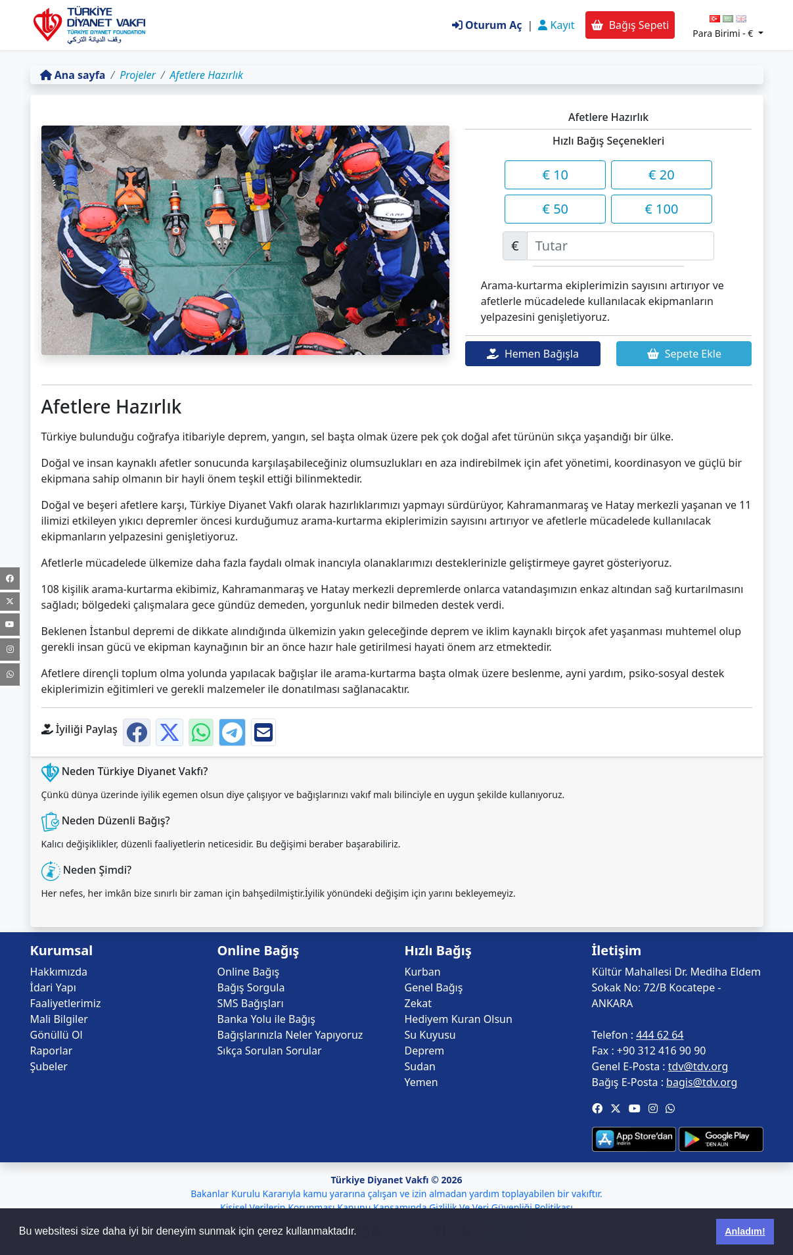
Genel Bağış (434, 987)
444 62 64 (659, 1035)
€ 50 (556, 209)
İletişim (617, 951)
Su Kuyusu (430, 1035)
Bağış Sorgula (251, 987)
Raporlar (51, 1050)
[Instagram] (10, 649)
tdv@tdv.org (698, 1066)
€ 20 (661, 174)
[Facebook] (10, 578)
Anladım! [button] (745, 1231)
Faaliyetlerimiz (65, 1003)
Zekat (418, 1003)
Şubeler (49, 1066)
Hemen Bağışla (533, 353)
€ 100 (661, 209)
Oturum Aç (487, 25)
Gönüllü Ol (56, 1035)
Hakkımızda (58, 971)
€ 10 (556, 174)
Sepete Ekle (684, 353)
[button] (597, 1108)
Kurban (423, 971)
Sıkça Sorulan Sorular (269, 1050)
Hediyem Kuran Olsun (458, 1019)
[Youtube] (10, 624)
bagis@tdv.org (701, 1082)
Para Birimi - (724, 33)
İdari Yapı (53, 987)
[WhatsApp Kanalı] (10, 674)
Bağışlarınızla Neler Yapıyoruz (290, 1035)
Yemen (421, 1082)
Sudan (420, 1066)
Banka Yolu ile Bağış (266, 1019)
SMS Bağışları (250, 1003)
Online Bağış (248, 971)
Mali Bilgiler (59, 1019)
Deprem (425, 1050)
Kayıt (556, 25)
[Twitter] (10, 601)
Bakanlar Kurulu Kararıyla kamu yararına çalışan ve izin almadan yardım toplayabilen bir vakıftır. (396, 1193)
